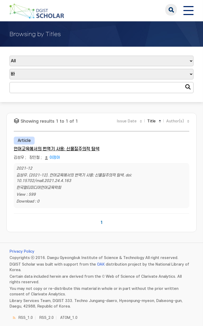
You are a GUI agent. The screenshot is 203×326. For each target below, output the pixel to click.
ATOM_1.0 (68, 318)
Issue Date (127, 121)
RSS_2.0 (46, 318)
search (171, 10)
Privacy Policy (22, 251)
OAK (101, 264)
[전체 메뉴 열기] (188, 10)
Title (151, 121)
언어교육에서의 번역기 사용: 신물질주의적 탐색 (56, 149)
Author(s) (175, 121)
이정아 (54, 157)
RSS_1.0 (26, 318)
